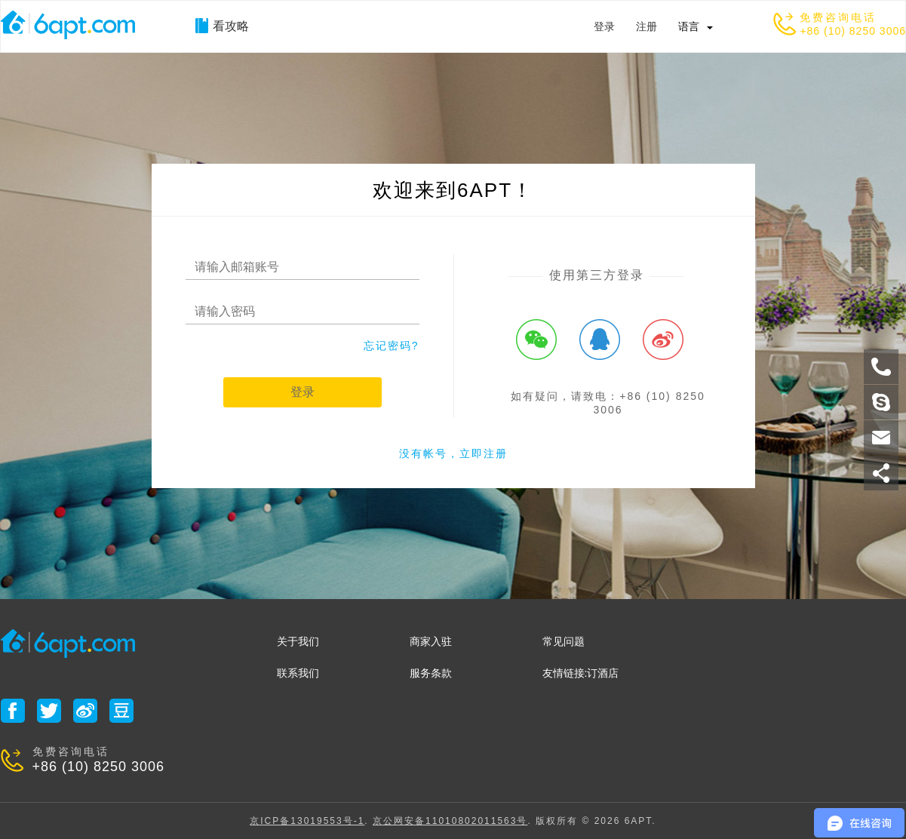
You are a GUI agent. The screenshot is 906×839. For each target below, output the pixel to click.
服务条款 (431, 673)
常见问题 (563, 641)
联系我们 (298, 673)
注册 (646, 26)
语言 (688, 26)
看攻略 (222, 25)
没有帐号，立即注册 (453, 453)
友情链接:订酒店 (580, 673)
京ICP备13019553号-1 (307, 821)
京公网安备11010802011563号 (450, 821)
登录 (604, 26)
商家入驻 (431, 641)
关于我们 (298, 641)
